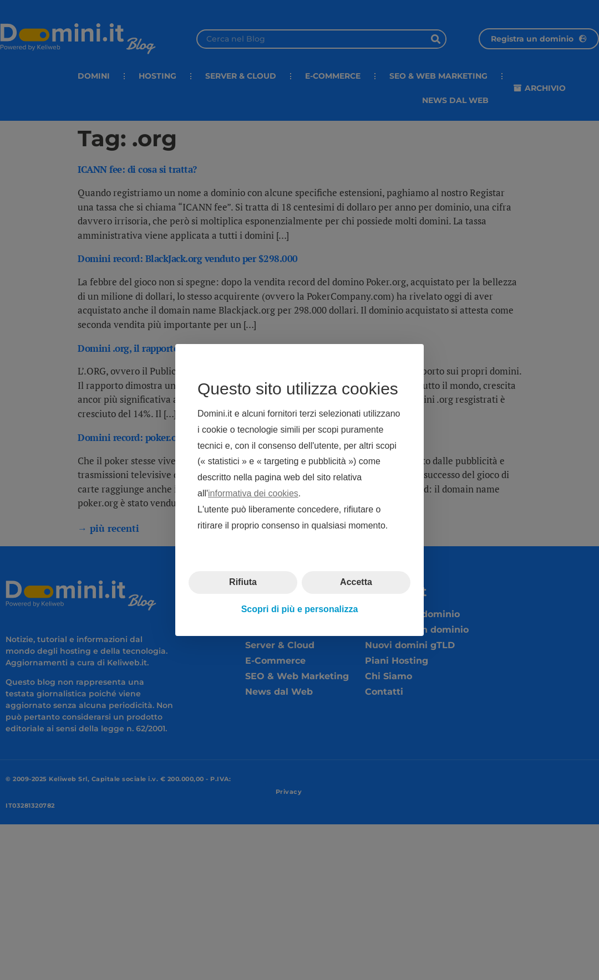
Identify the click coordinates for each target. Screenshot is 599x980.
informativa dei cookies (253, 493)
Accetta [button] (356, 582)
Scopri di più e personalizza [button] (299, 609)
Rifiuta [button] (243, 582)
